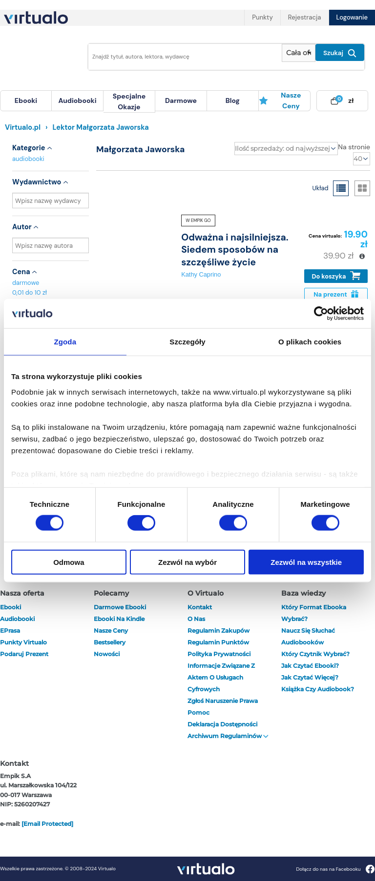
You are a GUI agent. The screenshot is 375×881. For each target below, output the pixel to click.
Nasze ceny (280, 100)
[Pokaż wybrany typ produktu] (298, 53)
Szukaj (339, 53)
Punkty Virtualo (23, 642)
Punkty (262, 17)
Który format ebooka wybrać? (313, 612)
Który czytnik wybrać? (315, 654)
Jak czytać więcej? (309, 677)
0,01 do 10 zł (29, 292)
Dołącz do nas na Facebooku (335, 869)
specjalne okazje (129, 101)
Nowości (107, 654)
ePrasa (10, 630)
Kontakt (200, 607)
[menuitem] (26, 100)
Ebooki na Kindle (119, 618)
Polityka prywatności (219, 654)
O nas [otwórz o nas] (196, 618)
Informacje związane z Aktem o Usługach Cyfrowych (221, 677)
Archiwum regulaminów (228, 736)
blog (233, 100)
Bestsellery (109, 642)
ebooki (10, 607)
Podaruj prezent (24, 654)
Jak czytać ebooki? (310, 665)
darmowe (181, 100)
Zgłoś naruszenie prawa (223, 700)
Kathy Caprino (201, 274)
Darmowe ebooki (120, 607)
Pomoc (198, 712)
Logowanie (352, 17)
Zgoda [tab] (65, 342)
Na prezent (335, 294)
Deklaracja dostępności (222, 724)
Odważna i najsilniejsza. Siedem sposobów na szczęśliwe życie (234, 249)
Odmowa (68, 562)
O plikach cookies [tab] (309, 342)
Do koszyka (336, 275)
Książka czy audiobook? (317, 689)
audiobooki (28, 159)
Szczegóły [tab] (187, 342)
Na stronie (354, 146)
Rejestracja (304, 17)
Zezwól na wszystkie (306, 562)
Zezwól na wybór (187, 562)
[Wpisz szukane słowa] (182, 57)
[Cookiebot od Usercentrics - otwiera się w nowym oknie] (321, 313)
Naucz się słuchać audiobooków (308, 636)
